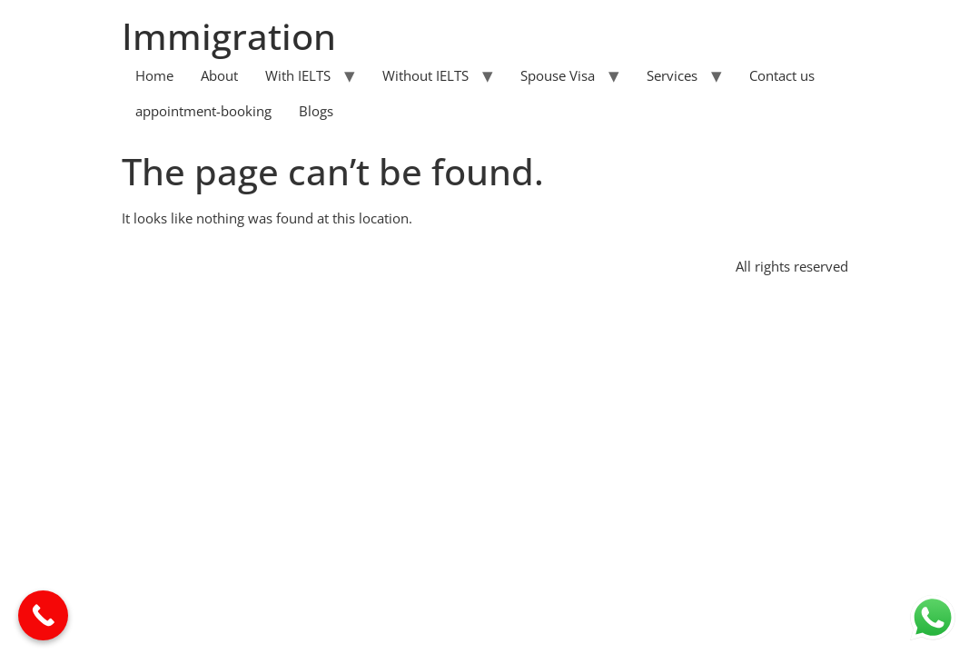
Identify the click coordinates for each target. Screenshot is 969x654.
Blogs (316, 111)
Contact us (782, 75)
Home (154, 75)
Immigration (229, 36)
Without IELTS (425, 75)
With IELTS (298, 75)
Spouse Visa (557, 75)
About (219, 75)
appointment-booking (203, 111)
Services (672, 75)
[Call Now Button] (43, 615)
